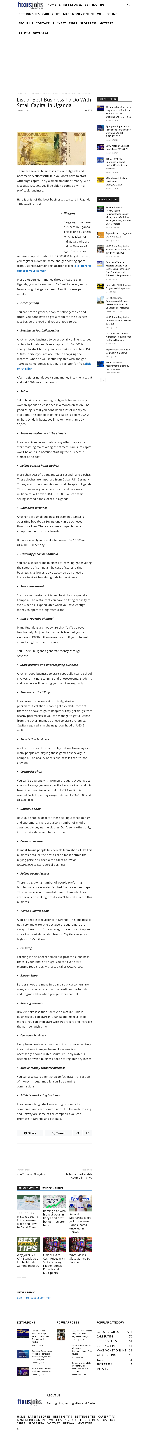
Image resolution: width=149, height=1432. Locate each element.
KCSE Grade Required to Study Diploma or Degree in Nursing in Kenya (118, 249)
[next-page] (24, 1279)
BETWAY (24, 32)
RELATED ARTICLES (28, 1188)
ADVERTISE (41, 32)
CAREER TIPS (51, 14)
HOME (51, 5)
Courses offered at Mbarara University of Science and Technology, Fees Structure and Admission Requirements (118, 269)
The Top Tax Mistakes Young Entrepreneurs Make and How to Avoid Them (27, 1220)
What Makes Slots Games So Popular (79, 1258)
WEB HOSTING (107, 14)
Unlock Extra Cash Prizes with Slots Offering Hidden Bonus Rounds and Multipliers (54, 1264)
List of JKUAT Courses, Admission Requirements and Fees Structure (118, 336)
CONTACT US (45, 23)
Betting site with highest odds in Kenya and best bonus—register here (54, 1218)
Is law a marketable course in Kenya (79, 1176)
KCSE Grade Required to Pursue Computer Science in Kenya (119, 320)
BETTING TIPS (94, 5)
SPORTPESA (88, 23)
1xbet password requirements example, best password (117, 365)
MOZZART (106, 23)
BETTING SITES (29, 14)
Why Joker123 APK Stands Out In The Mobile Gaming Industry (28, 1260)
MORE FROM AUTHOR (53, 1188)
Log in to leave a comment (35, 1297)
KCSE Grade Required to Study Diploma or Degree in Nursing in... (82, 1333)
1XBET (61, 23)
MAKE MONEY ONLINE (78, 14)
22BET (73, 23)
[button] (128, 4)
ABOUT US (25, 23)
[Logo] (31, 4)
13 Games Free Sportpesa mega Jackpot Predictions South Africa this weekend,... (40, 1336)
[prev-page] (19, 1279)
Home (19, 93)
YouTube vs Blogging (31, 1174)
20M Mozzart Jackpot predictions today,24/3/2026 (117, 181)
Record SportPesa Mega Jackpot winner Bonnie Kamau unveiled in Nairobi (80, 1223)
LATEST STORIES (70, 5)
